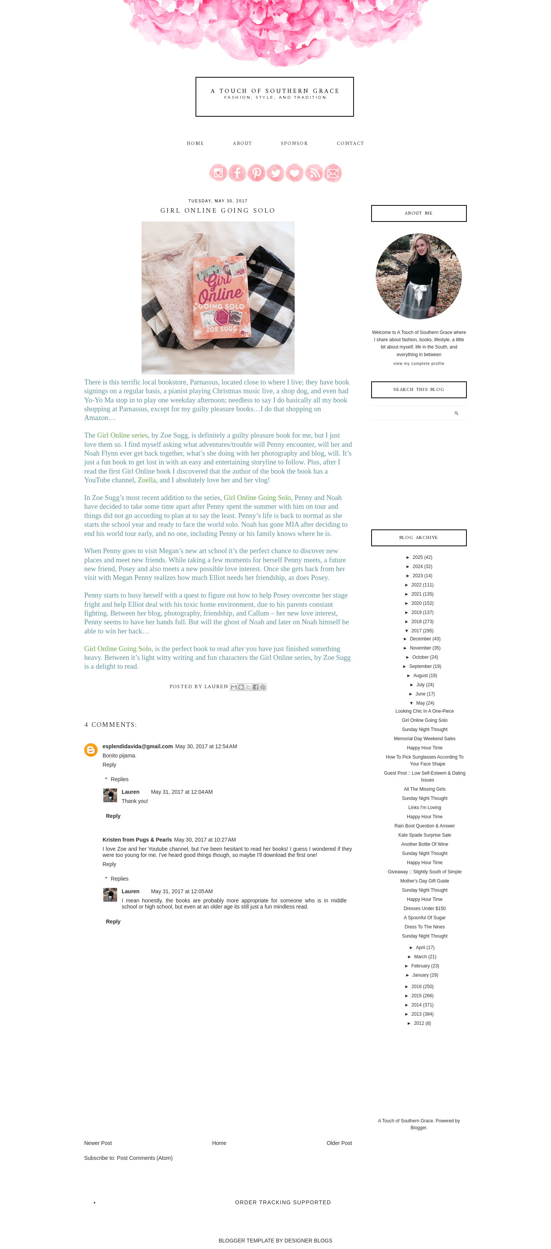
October (420, 657)
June (420, 694)
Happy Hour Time (424, 748)
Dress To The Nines (425, 927)
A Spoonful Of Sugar (424, 917)
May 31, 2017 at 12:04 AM (182, 792)
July (420, 684)
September (420, 666)
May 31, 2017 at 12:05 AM (182, 891)
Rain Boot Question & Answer (425, 826)
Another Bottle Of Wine (424, 844)
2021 (416, 594)
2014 (416, 1005)
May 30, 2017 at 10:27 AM (205, 840)
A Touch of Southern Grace (275, 91)
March (420, 956)
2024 (418, 566)
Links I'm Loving (424, 807)
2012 (419, 1023)
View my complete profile (418, 364)
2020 (416, 603)
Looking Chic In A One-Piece (425, 711)
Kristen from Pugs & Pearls (137, 840)
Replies (120, 779)
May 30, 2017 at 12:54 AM (206, 746)
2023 (418, 575)
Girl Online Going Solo (424, 720)
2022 (416, 585)
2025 (418, 557)
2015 (416, 995)
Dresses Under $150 (425, 908)
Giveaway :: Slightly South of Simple (425, 871)
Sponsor (294, 144)
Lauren (131, 792)
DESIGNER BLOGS (308, 1241)
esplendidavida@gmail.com (138, 746)
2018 (416, 621)
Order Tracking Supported (283, 1202)
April (420, 947)
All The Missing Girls (424, 789)
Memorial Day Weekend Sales (424, 738)
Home (195, 144)
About (244, 144)
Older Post (339, 1143)
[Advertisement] (141, 1085)
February (420, 966)
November (420, 648)
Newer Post (98, 1143)
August (420, 675)
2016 (416, 986)
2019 (416, 612)
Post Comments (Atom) (145, 1158)
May (420, 703)
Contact (351, 144)
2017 (416, 630)
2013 (416, 1014)
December (420, 639)
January (420, 975)
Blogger (418, 1127)
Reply (109, 765)
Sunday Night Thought (424, 729)
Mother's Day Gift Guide (424, 881)
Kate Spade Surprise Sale (424, 835)
